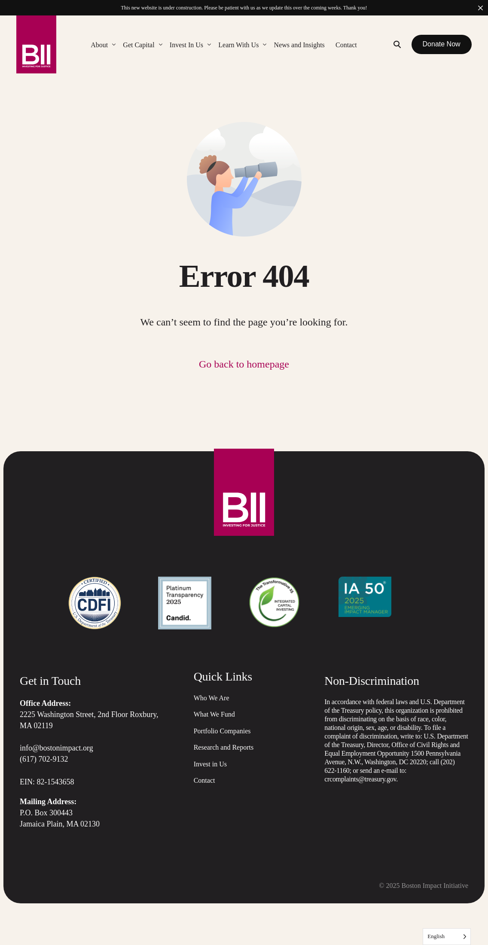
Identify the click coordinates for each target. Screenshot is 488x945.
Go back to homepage (244, 364)
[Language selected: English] (447, 936)
